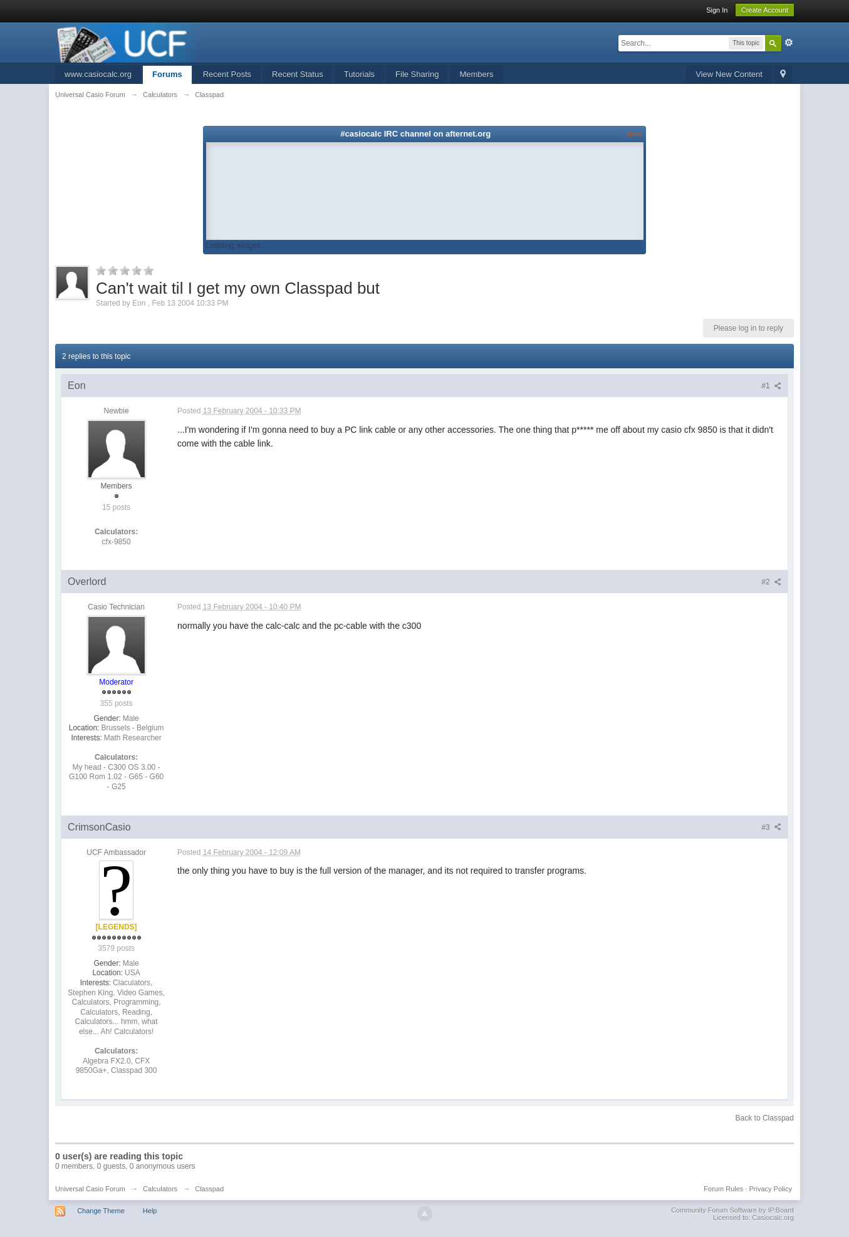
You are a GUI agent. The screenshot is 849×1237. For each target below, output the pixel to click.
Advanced (789, 43)
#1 (771, 385)
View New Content (729, 74)
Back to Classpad (765, 1118)
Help (150, 1210)
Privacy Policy (770, 1189)
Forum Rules (723, 1189)
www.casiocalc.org (98, 74)
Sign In (716, 10)
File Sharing (417, 74)
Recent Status (297, 74)
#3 (771, 827)
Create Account (764, 10)
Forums (167, 74)
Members (476, 74)
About (634, 133)
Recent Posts (227, 74)
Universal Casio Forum (90, 1189)
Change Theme (101, 1210)
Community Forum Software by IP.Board (732, 1210)
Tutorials (359, 74)
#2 (771, 581)
